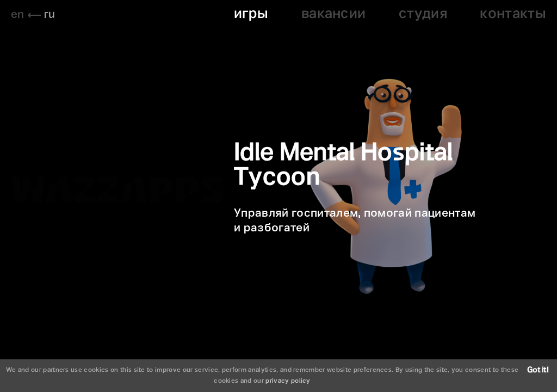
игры (251, 14)
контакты (513, 14)
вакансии (333, 14)
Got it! (538, 370)
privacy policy (287, 381)
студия (423, 14)
